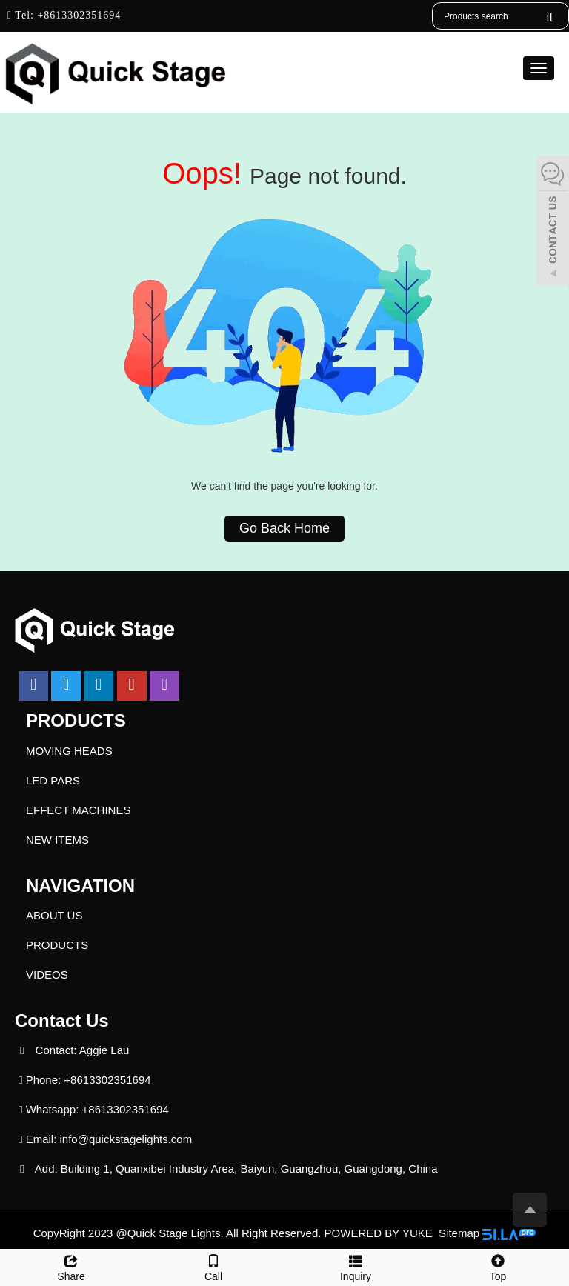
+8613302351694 (77, 15)
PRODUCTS (76, 720)
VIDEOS (47, 974)
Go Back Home (284, 528)
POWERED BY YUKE (380, 1233)
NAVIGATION (80, 886)
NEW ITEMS (57, 839)
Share (71, 1266)
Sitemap (459, 1233)
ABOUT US (54, 915)
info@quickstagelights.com (126, 1139)
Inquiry (355, 1266)
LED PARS (53, 780)
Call (213, 1266)
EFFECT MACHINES (78, 810)
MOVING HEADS (69, 750)
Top (498, 1266)
